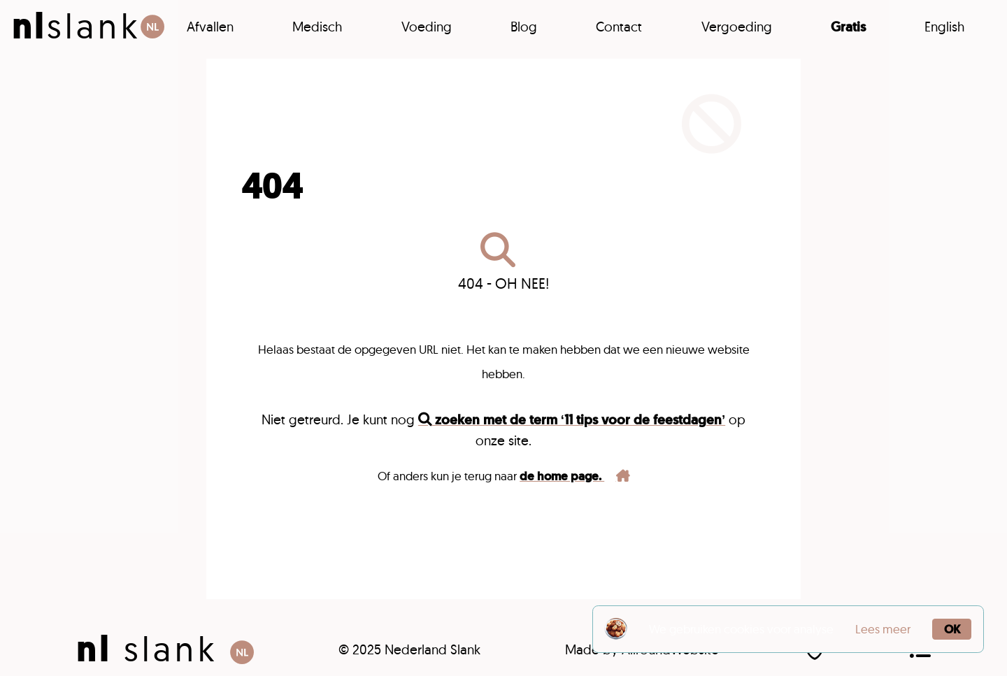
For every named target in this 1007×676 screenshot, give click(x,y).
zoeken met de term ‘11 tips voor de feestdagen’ (571, 420)
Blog (523, 26)
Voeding (426, 26)
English (944, 26)
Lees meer (882, 628)
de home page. (574, 476)
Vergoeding (736, 26)
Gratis (848, 27)
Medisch (317, 26)
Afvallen (210, 26)
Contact (619, 26)
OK (952, 629)
